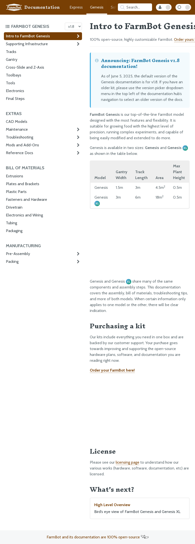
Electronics (15, 90)
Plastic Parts (16, 191)
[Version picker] (73, 26)
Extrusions (14, 176)
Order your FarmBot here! (112, 370)
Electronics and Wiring (24, 215)
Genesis (96, 7)
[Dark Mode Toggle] (183, 7)
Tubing (11, 223)
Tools (10, 83)
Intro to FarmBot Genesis (28, 36)
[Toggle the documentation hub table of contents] (34, 26)
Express (76, 7)
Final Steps (15, 98)
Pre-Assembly (18, 253)
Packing (12, 261)
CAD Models (16, 121)
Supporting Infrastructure (27, 44)
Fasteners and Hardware (26, 199)
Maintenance (17, 129)
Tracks (11, 51)
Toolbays (13, 75)
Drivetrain (14, 207)
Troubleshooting (19, 137)
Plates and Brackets (22, 183)
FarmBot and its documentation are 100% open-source (98, 537)
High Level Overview (139, 508)
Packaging (14, 230)
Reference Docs (19, 152)
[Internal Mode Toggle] (164, 7)
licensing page (127, 462)
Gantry (11, 59)
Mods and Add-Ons (22, 145)
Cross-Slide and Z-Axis (25, 67)
